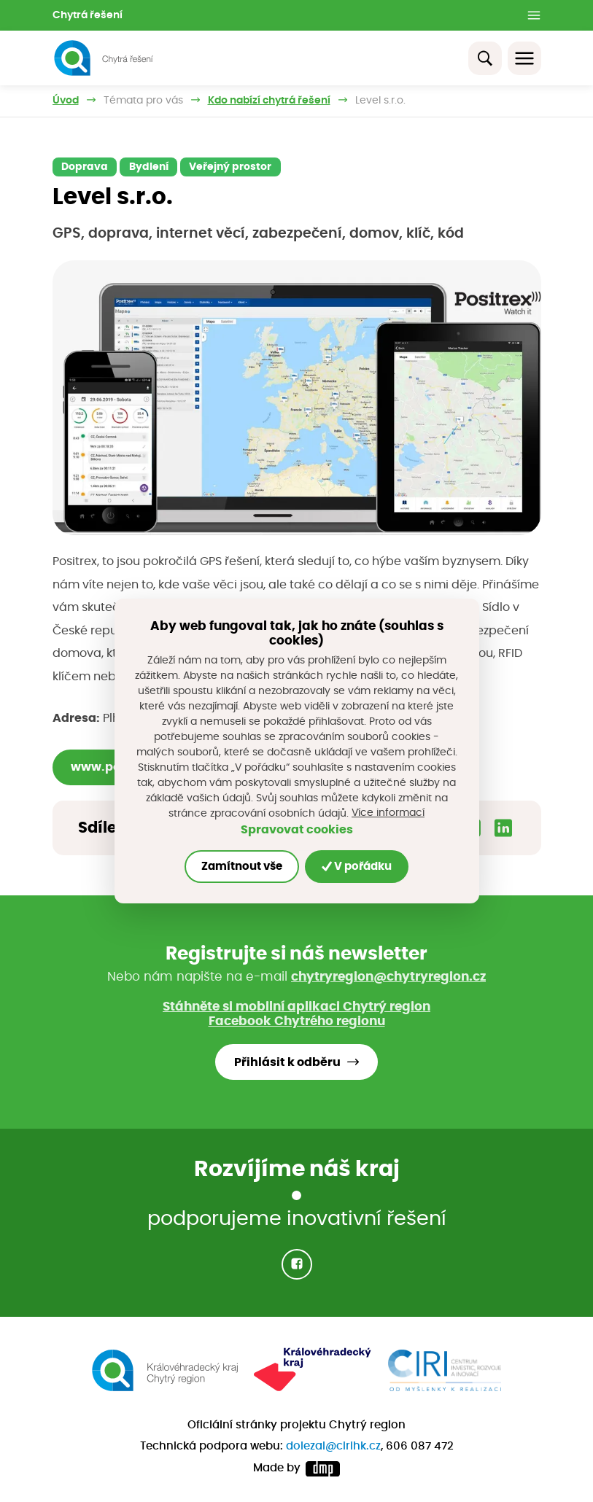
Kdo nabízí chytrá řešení (269, 101)
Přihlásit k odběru (287, 1062)
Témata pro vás (143, 101)
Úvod (66, 101)
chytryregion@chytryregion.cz (388, 976)
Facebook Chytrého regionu (297, 1021)
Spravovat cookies (297, 830)
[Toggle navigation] (524, 58)
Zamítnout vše (241, 866)
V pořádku (357, 866)
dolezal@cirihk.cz (333, 1446)
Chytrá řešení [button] (88, 15)
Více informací (388, 813)
